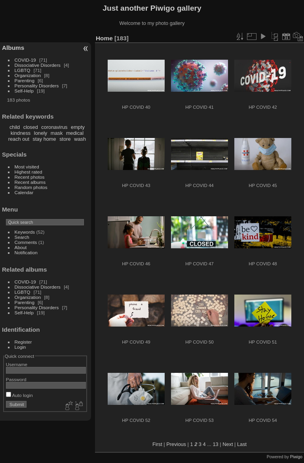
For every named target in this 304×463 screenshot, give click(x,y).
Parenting (24, 80)
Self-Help (24, 90)
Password (16, 379)
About (21, 247)
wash (80, 139)
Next (227, 444)
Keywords (25, 231)
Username (16, 364)
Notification (26, 252)
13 (215, 444)
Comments (26, 242)
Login (20, 347)
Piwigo (296, 456)
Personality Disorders (37, 85)
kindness (21, 133)
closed (30, 127)
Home (104, 38)
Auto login (19, 395)
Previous (176, 444)
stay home (44, 139)
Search (22, 237)
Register (23, 341)
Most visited (27, 166)
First (157, 444)
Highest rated (28, 171)
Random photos (31, 187)
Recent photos (30, 177)
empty (78, 127)
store (64, 139)
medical (75, 133)
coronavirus (54, 127)
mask (57, 133)
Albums (13, 47)
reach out (18, 139)
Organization (28, 75)
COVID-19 (25, 59)
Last (242, 444)
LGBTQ (22, 70)
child (15, 127)
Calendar (24, 192)
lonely (40, 133)
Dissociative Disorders (38, 65)
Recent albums (30, 182)
